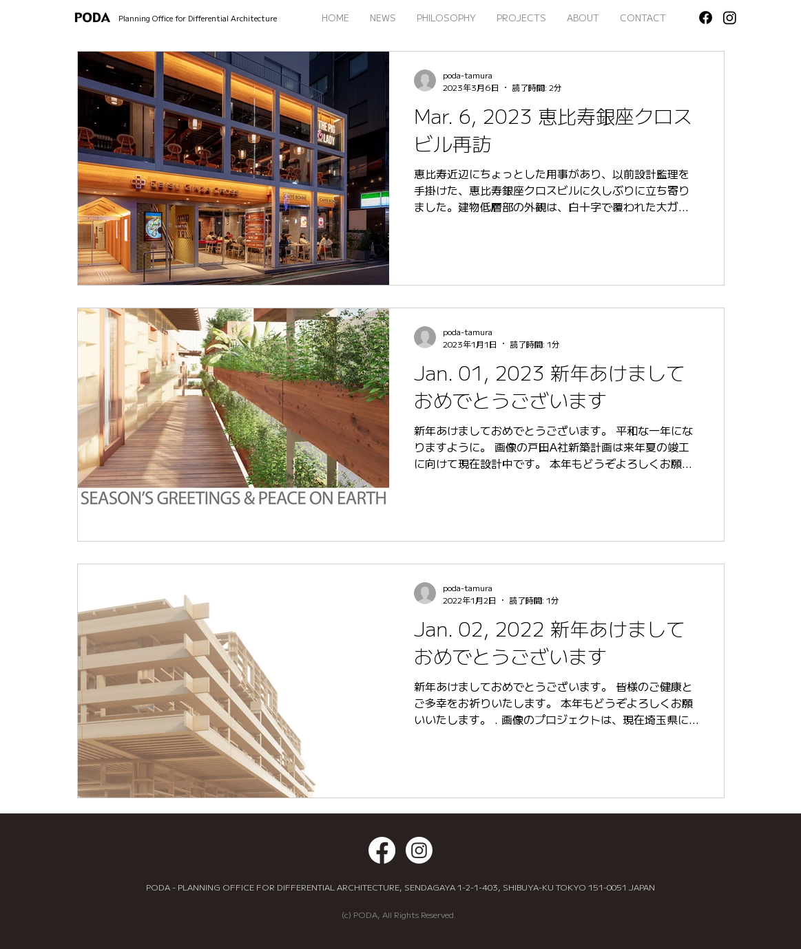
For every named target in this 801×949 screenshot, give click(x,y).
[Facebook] (705, 17)
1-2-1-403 (477, 887)
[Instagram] (729, 17)
